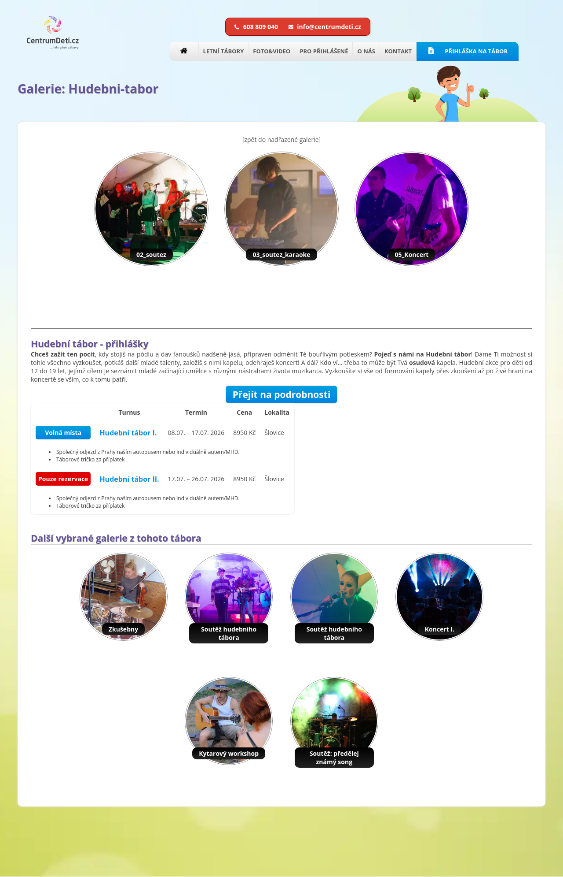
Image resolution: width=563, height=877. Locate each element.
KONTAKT (398, 51)
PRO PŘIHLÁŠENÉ (324, 51)
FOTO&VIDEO (271, 51)
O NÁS (366, 51)
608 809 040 (257, 26)
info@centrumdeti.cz (325, 26)
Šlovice (274, 432)
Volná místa (63, 432)
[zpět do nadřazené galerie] (281, 139)
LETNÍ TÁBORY (223, 51)
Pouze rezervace (63, 479)
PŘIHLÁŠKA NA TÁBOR (468, 51)
